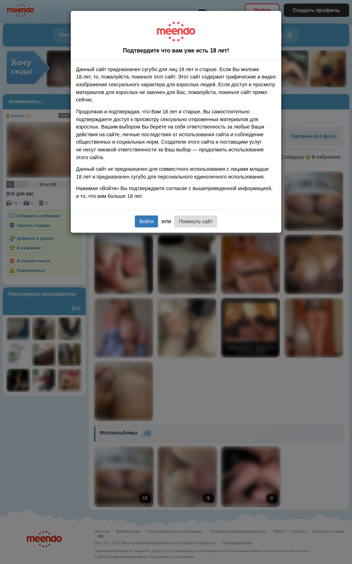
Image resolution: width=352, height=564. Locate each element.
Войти (146, 221)
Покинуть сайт (196, 221)
